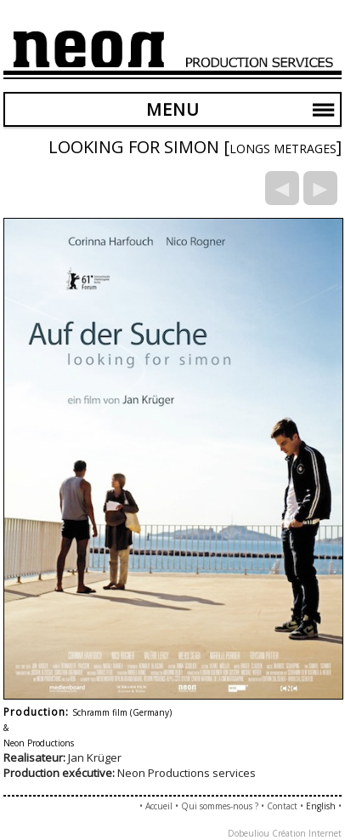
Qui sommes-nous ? (219, 806)
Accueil (158, 806)
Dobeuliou (248, 833)
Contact (282, 806)
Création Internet (307, 833)
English (321, 806)
